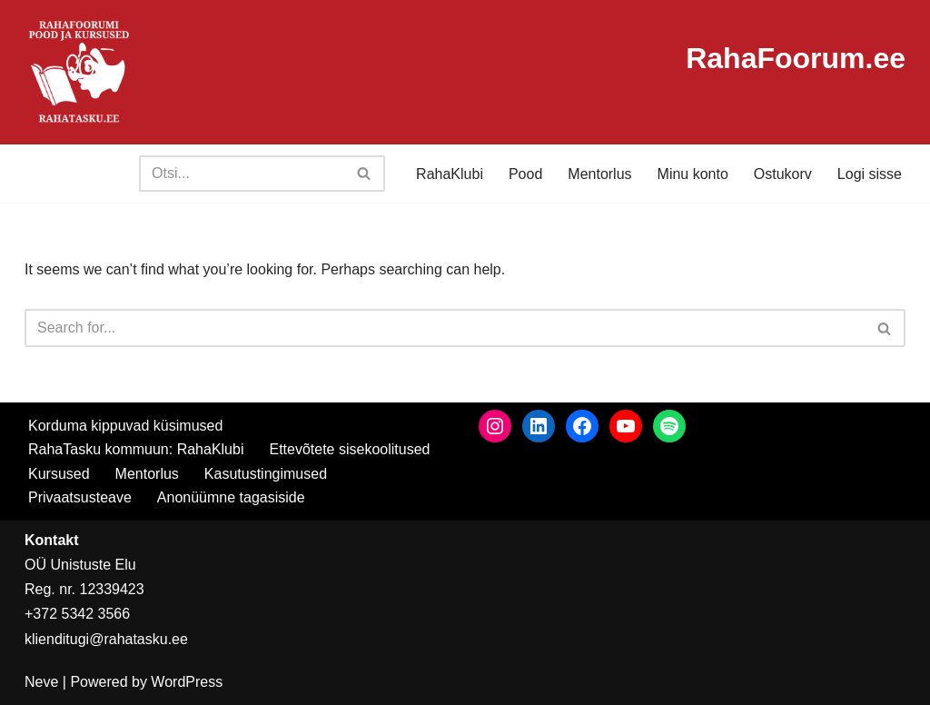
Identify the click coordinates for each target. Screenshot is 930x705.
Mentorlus (599, 174)
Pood (525, 174)
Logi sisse (869, 174)
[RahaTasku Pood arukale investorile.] (79, 72)
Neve (41, 682)
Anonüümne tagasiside (231, 497)
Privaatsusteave (80, 497)
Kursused (59, 474)
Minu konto (693, 174)
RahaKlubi (449, 174)
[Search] (241, 173)
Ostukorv (783, 174)
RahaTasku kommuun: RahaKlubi (135, 449)
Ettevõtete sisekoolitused (349, 449)
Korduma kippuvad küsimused (125, 425)
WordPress (187, 682)
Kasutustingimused (265, 474)
